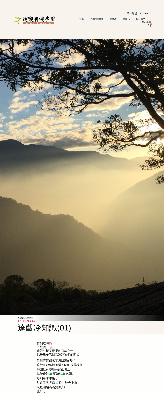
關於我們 (142, 19)
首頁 (81, 19)
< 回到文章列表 (25, 317)
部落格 (113, 19)
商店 (126, 19)
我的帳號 (146, 22)
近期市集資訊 (96, 19)
